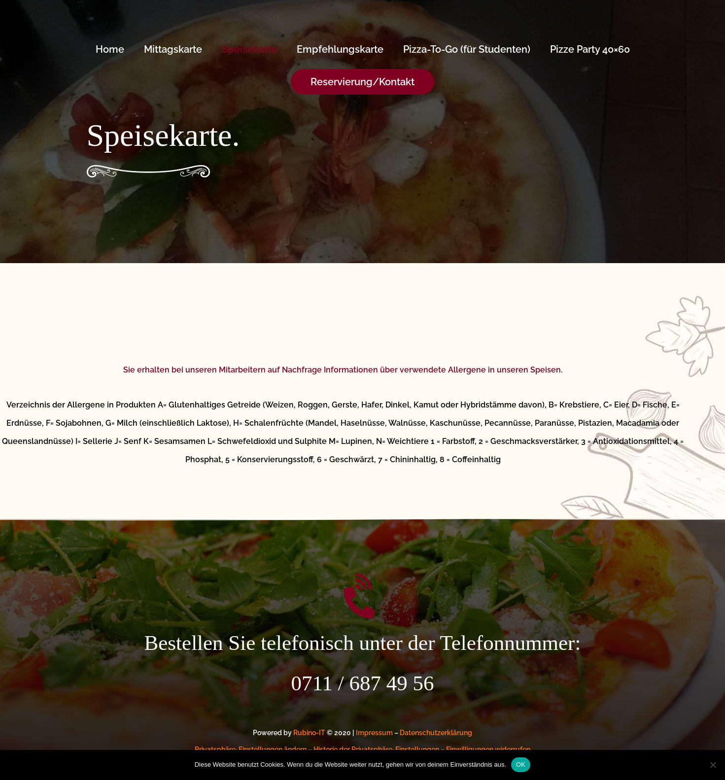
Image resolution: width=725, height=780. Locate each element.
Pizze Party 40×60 (590, 49)
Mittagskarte (173, 49)
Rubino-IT (309, 733)
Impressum (374, 733)
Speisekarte (249, 49)
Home (110, 49)
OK (520, 764)
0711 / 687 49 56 (362, 683)
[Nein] (713, 765)
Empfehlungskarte (340, 49)
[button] (362, 82)
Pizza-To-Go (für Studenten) (466, 49)
